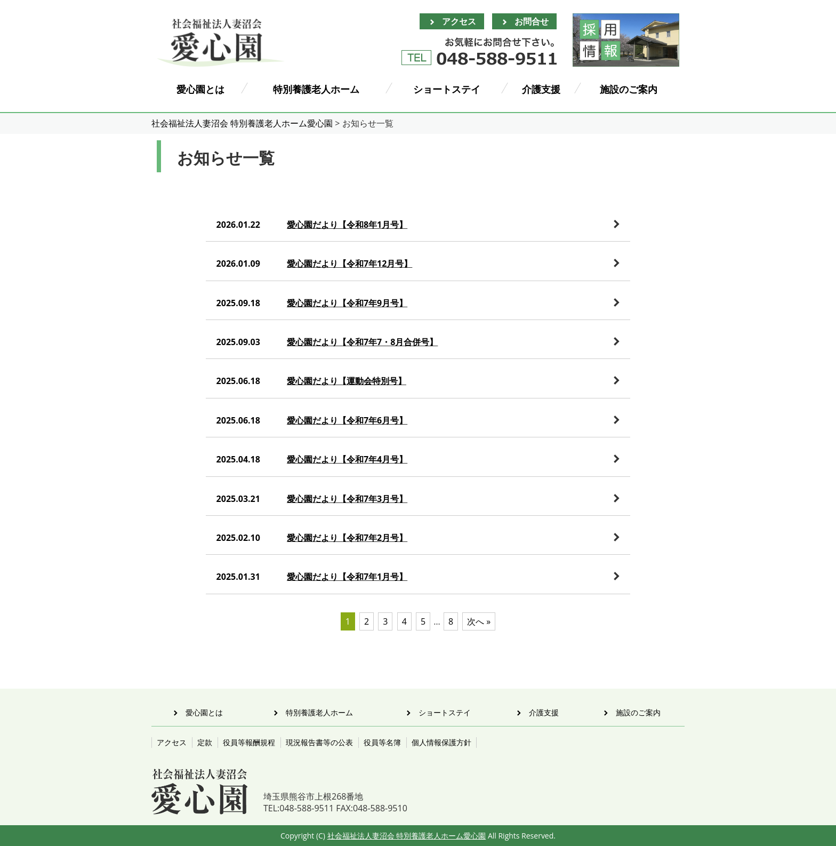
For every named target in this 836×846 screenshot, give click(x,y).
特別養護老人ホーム (316, 89)
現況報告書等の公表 (319, 742)
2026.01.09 (238, 263)
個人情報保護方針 (441, 742)
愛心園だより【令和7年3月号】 (347, 499)
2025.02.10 (238, 538)
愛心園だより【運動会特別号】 (346, 381)
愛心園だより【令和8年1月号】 (347, 224)
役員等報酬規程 (249, 742)
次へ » (479, 621)
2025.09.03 (238, 342)
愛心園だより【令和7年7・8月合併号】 (362, 342)
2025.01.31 (238, 576)
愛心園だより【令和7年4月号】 (347, 459)
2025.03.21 (238, 499)
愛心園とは (200, 89)
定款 (204, 742)
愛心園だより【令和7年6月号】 (347, 420)
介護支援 (541, 89)
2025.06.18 (238, 381)
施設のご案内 (628, 89)
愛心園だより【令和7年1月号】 (347, 576)
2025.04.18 (238, 459)
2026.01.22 (238, 224)
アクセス (459, 21)
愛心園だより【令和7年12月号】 (349, 263)
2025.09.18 (238, 303)
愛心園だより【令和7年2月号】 (347, 538)
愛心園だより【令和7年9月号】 (347, 303)
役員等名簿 (382, 742)
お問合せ (532, 21)
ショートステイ (446, 89)
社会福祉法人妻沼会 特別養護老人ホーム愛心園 (406, 836)
